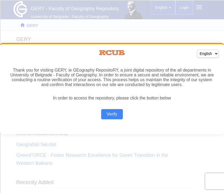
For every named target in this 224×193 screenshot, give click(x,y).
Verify (112, 114)
